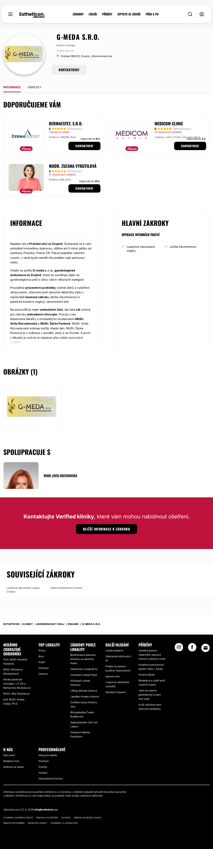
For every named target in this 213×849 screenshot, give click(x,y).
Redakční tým (11, 761)
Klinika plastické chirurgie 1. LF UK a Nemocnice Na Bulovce (17, 683)
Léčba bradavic (114, 650)
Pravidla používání (47, 817)
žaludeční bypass (115, 692)
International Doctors (50, 778)
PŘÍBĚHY (107, 14)
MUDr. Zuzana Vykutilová (73, 166)
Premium (43, 761)
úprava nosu (112, 676)
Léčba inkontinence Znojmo (66, 587)
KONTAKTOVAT (69, 69)
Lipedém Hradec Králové (84, 696)
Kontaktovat (84, 146)
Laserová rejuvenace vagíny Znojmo (23, 589)
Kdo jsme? (9, 755)
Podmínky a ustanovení (64, 823)
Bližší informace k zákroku (106, 529)
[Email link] (205, 648)
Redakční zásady (37, 823)
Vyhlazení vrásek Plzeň (83, 674)
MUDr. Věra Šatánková (16, 693)
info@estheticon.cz (45, 809)
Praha (41, 650)
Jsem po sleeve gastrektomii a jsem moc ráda (150, 694)
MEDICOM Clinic (169, 123)
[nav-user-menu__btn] (202, 14)
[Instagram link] (179, 648)
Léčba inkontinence (183, 246)
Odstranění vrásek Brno (83, 669)
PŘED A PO (152, 14)
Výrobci (42, 772)
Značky (42, 766)
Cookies (66, 817)
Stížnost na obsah (13, 766)
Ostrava (43, 673)
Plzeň (41, 662)
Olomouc (43, 668)
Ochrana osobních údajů (18, 817)
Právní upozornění (14, 823)
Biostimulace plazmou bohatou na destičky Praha (83, 659)
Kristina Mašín (147, 674)
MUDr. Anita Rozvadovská (60, 475)
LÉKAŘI (93, 14)
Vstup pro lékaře (47, 755)
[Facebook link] (192, 648)
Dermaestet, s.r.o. (66, 123)
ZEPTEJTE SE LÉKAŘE (129, 14)
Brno (41, 656)
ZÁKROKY (78, 14)
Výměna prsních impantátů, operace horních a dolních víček (152, 654)
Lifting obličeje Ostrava (83, 690)
